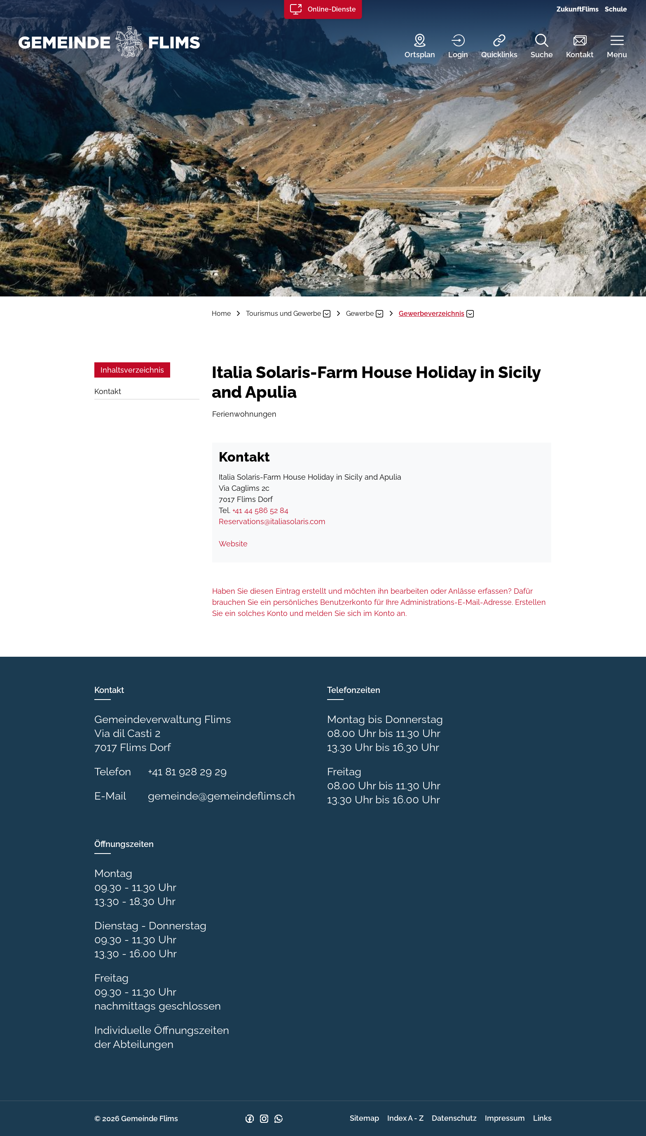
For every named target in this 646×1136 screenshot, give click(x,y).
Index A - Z (405, 1118)
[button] (610, 47)
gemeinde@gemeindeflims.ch (221, 796)
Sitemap (364, 1118)
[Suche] (535, 47)
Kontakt (107, 391)
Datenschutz (454, 1118)
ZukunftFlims (578, 9)
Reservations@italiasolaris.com (272, 521)
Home (221, 313)
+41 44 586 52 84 (260, 510)
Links (542, 1118)
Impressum (505, 1118)
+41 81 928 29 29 (187, 771)
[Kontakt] (573, 47)
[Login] (451, 47)
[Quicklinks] (493, 47)
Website (238, 543)
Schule (616, 9)
